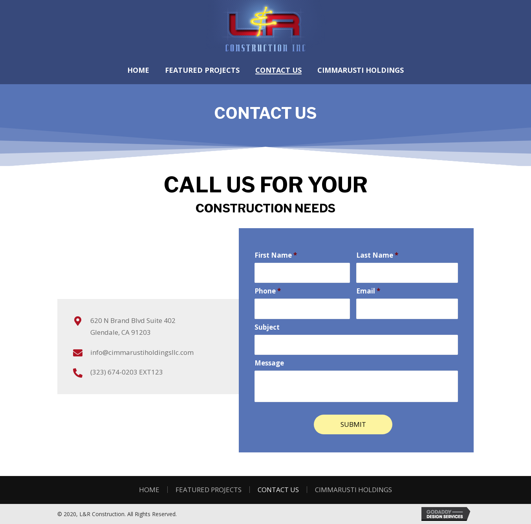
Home (149, 488)
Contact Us (278, 488)
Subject (267, 326)
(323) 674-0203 (113, 371)
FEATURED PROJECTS (209, 488)
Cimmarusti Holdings (353, 488)
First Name (276, 255)
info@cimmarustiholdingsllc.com (142, 352)
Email (368, 290)
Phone (268, 290)
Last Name (377, 255)
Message (269, 362)
